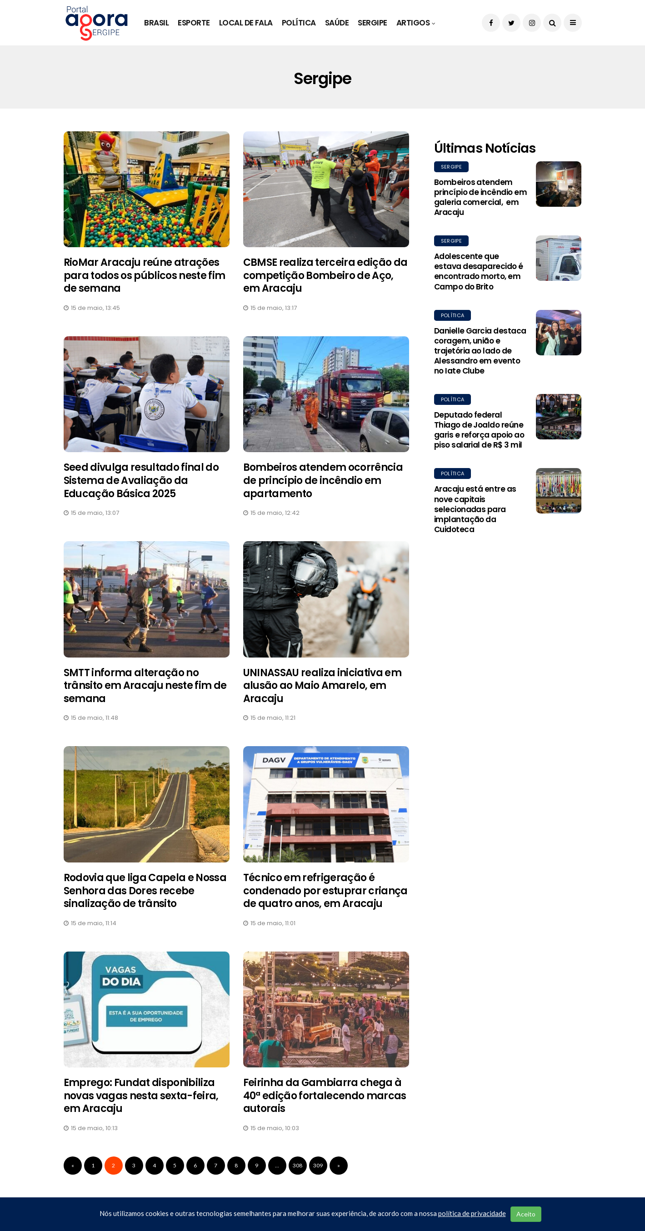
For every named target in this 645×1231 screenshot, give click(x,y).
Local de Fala (246, 22)
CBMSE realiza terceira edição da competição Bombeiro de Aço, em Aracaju (325, 275)
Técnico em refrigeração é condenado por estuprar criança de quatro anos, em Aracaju (325, 891)
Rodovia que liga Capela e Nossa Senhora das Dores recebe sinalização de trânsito (145, 891)
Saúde (337, 22)
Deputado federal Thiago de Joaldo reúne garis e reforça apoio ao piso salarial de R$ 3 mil (479, 429)
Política (299, 22)
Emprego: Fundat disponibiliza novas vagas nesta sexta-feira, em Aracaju (141, 1096)
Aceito (525, 1214)
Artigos (413, 22)
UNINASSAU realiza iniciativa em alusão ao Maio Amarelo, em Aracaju (322, 686)
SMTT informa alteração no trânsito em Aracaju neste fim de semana (145, 686)
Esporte (194, 22)
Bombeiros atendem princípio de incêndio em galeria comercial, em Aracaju (480, 197)
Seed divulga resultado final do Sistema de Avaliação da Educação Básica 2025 (141, 480)
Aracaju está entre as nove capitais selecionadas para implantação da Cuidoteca (475, 508)
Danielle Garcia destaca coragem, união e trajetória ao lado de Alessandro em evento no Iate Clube (480, 350)
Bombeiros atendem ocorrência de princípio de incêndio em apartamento (323, 480)
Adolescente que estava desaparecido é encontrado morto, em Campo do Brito (478, 271)
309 (318, 1165)
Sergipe (372, 22)
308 (297, 1165)
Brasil (156, 22)
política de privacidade (472, 1213)
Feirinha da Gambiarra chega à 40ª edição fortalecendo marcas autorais (324, 1096)
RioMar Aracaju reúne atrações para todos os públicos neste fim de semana (144, 275)
